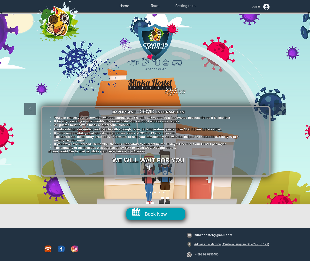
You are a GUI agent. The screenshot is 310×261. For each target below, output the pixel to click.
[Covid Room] (159, 192)
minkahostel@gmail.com (213, 235)
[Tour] (163, 192)
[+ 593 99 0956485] (207, 254)
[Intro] (146, 192)
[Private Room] (155, 192)
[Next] (280, 109)
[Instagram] (74, 249)
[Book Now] (155, 214)
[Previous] (30, 109)
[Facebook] (61, 249)
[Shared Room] (150, 192)
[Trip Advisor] (48, 249)
